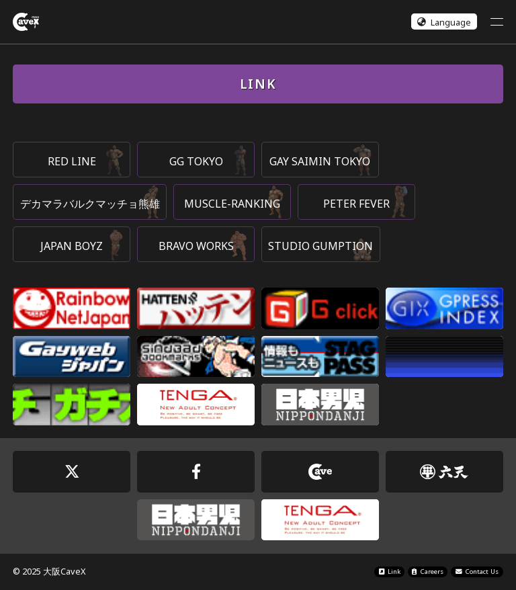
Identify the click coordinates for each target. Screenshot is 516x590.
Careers (427, 571)
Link (389, 571)
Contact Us (477, 571)
